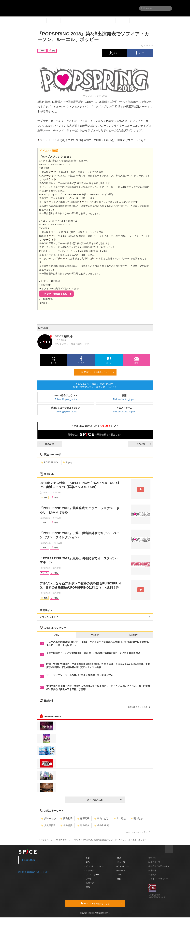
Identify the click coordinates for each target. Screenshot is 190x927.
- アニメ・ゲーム (92, 874)
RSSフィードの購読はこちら (97, 372)
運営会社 (152, 858)
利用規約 (152, 874)
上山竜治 (120, 818)
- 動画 (118, 858)
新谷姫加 (83, 825)
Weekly (95, 635)
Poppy (67, 462)
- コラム (119, 874)
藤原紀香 (83, 818)
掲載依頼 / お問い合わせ (159, 866)
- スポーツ (89, 883)
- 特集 (118, 879)
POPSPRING (49, 462)
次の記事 (143, 444)
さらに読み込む (104, 800)
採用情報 (152, 870)
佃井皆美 (66, 825)
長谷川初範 (101, 825)
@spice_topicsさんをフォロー (33, 871)
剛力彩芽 (137, 818)
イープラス (44, 840)
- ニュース (120, 862)
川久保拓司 (48, 825)
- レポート (120, 870)
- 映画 (87, 887)
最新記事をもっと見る (139, 707)
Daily (56, 635)
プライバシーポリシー (158, 879)
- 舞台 (87, 862)
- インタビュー (122, 866)
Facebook (28, 859)
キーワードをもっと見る (138, 832)
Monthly (133, 635)
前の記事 (46, 444)
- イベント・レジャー (94, 866)
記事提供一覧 (154, 862)
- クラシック (90, 870)
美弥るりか (48, 818)
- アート (88, 879)
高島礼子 (66, 818)
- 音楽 (87, 858)
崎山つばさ (101, 818)
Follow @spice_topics (66, 399)
